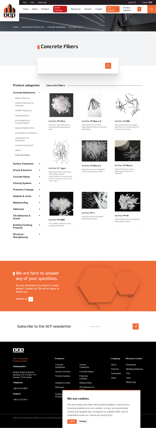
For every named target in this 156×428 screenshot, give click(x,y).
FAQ (24, 2)
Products (45, 9)
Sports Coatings (58, 9)
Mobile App (42, 2)
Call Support (110, 9)
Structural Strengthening (20, 235)
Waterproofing (20, 203)
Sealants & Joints (22, 196)
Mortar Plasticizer (22, 98)
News (113, 378)
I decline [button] (82, 421)
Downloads (116, 373)
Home (25, 9)
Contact (98, 9)
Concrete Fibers (22, 155)
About (34, 9)
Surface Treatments (23, 164)
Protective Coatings (23, 190)
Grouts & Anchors (22, 170)
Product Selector (127, 9)
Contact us (21, 299)
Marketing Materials (134, 369)
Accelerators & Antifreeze (26, 133)
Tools (32, 2)
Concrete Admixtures (24, 93)
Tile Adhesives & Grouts (21, 217)
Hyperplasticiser (22, 115)
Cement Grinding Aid (24, 145)
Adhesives (18, 209)
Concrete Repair (21, 177)
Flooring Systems (22, 183)
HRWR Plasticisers (23, 110)
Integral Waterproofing (24, 128)
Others (18, 150)
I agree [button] (72, 421)
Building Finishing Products (22, 226)
